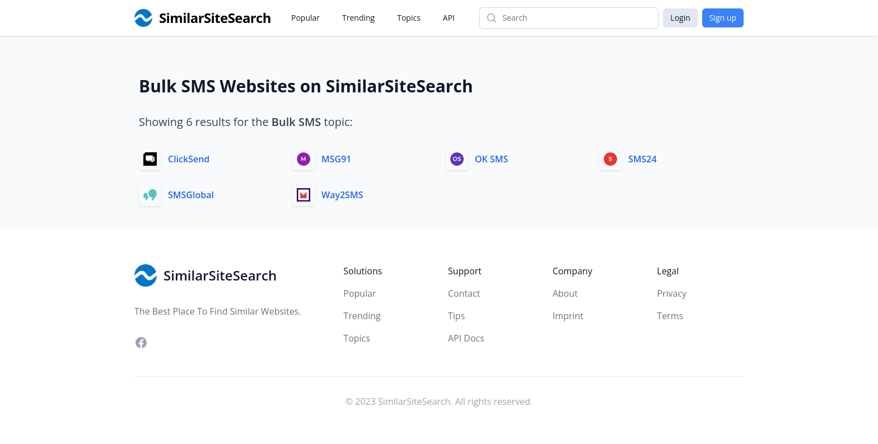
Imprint (568, 316)
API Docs (466, 338)
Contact (464, 293)
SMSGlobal (191, 195)
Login (680, 17)
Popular (305, 17)
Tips (456, 316)
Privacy (671, 293)
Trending (358, 17)
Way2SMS (342, 195)
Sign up (722, 17)
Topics (409, 17)
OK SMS (491, 159)
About (565, 293)
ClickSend (188, 159)
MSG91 (336, 159)
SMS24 (642, 159)
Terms (670, 316)
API (449, 17)
